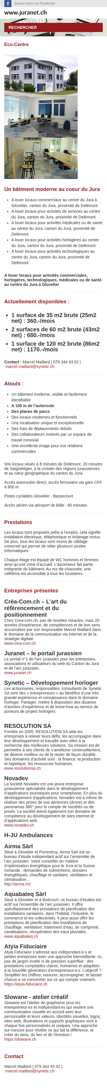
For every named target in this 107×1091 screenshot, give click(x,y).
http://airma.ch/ (18, 884)
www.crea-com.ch (20, 643)
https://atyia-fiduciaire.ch (25, 984)
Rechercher (23, 27)
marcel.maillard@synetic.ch (29, 366)
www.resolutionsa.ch (22, 768)
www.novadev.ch (19, 825)
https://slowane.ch (20, 1039)
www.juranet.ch (17, 672)
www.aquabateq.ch (21, 936)
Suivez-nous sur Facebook (33, 3)
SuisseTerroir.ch (25, 13)
